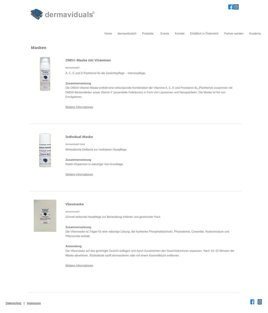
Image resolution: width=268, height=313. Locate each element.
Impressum (34, 303)
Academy (255, 33)
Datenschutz (13, 303)
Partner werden (233, 33)
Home (108, 33)
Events (165, 33)
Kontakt (179, 33)
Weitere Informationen (79, 107)
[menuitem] (108, 33)
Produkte (148, 33)
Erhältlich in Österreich (204, 33)
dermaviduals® (127, 33)
